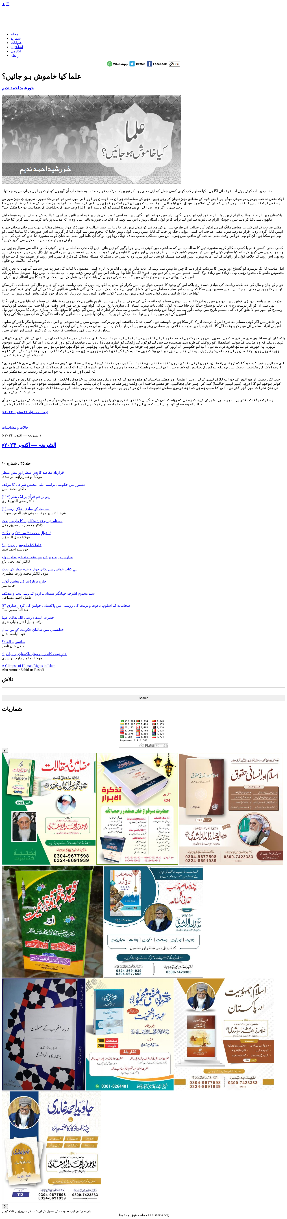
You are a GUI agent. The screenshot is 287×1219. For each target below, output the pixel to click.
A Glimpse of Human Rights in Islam (28, 666)
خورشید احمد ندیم (18, 88)
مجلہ (14, 34)
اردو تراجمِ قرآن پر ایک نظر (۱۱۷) (26, 497)
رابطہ (15, 55)
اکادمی (16, 51)
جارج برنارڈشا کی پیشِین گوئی (24, 581)
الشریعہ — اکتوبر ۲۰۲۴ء (29, 445)
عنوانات (16, 43)
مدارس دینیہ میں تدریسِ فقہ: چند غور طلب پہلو (37, 557)
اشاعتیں (17, 47)
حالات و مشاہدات (15, 427)
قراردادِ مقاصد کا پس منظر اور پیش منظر (33, 472)
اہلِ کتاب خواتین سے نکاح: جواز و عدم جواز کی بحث (40, 569)
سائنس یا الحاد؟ (13, 642)
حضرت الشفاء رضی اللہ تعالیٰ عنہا (28, 617)
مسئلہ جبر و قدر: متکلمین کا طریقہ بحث (32, 521)
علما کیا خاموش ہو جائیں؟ (21, 545)
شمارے (16, 38)
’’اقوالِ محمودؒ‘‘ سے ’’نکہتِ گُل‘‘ (26, 533)
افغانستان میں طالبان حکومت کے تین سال (33, 630)
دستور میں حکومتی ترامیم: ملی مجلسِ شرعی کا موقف (43, 484)
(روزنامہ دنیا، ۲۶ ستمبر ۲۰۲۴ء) (25, 412)
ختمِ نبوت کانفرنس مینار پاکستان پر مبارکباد (34, 654)
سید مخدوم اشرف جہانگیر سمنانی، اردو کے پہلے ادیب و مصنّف (48, 593)
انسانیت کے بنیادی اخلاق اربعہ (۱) (26, 509)
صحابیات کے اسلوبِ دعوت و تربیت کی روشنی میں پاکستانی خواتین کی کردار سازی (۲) (66, 605)
